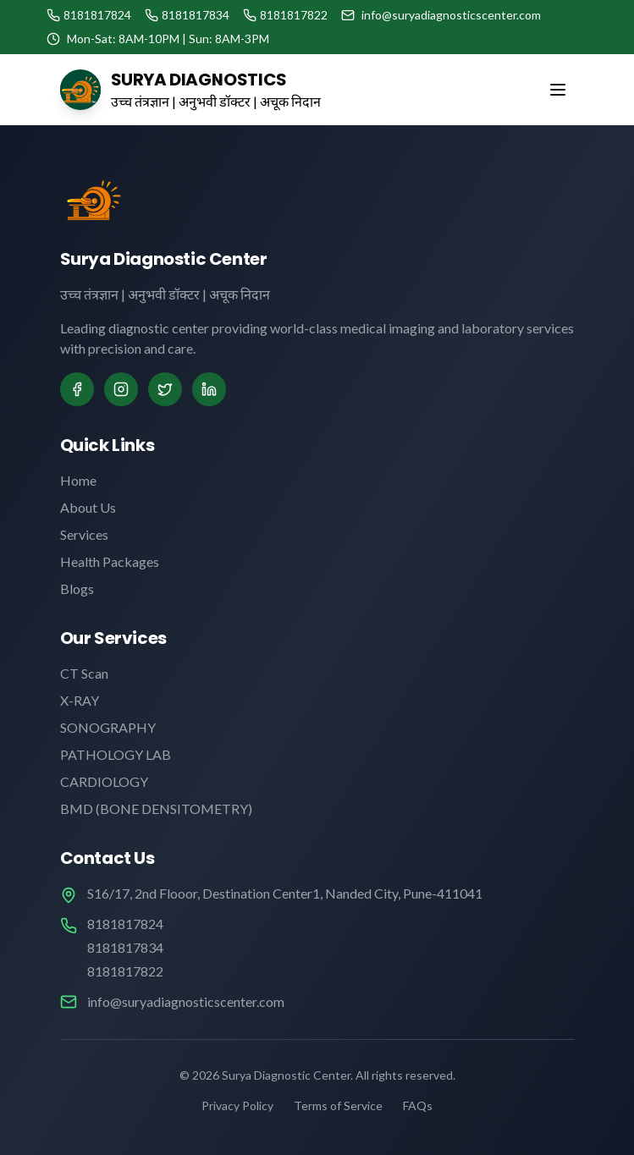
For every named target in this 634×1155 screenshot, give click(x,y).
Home (78, 480)
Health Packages (109, 561)
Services (84, 534)
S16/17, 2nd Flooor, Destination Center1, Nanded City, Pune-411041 (284, 893)
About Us (88, 507)
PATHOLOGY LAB (115, 754)
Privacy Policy (237, 1105)
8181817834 (125, 947)
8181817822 (125, 971)
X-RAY (79, 700)
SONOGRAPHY (108, 727)
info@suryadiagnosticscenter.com (185, 1001)
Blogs (77, 588)
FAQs (418, 1105)
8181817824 (125, 924)
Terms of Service (338, 1105)
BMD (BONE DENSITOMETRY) (156, 808)
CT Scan (84, 673)
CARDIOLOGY (104, 781)
